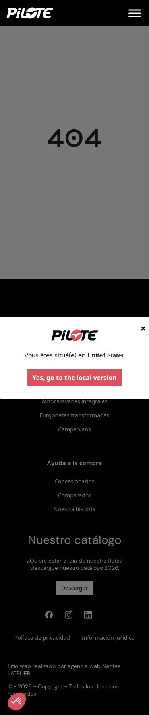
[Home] (29, 13)
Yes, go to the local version (74, 377)
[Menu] (134, 13)
